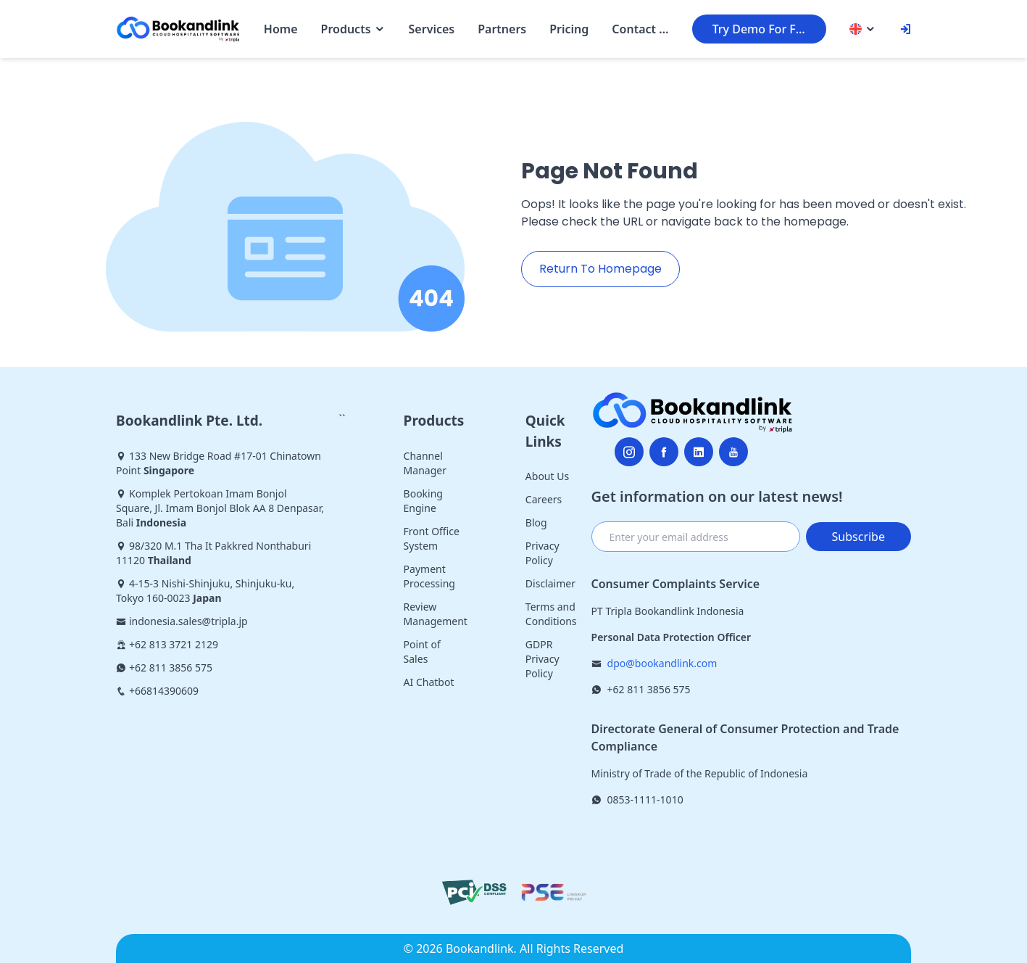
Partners (502, 29)
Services (432, 29)
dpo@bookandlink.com (662, 663)
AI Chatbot (429, 682)
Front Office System (432, 538)
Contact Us (640, 29)
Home (281, 29)
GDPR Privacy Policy (542, 658)
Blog (536, 522)
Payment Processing (429, 576)
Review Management (435, 614)
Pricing (569, 29)
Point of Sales (422, 651)
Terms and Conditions (551, 614)
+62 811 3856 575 (649, 689)
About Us (547, 476)
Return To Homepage (600, 268)
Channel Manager (425, 463)
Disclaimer (550, 583)
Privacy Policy (542, 553)
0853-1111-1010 (645, 799)
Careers (543, 499)
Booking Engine (423, 501)
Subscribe (858, 537)
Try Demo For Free (763, 29)
